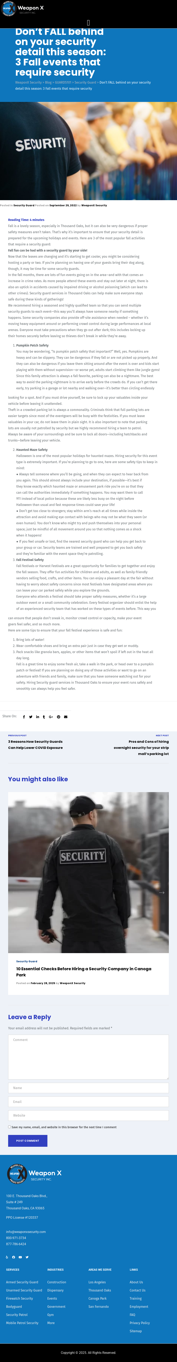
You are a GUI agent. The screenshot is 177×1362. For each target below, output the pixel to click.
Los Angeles (97, 1282)
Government (56, 1307)
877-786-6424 (16, 1244)
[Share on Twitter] (30, 717)
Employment (139, 1307)
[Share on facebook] (24, 717)
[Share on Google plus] (51, 717)
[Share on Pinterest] (58, 717)
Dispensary (55, 1290)
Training (136, 1298)
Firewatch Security (19, 1298)
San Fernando (98, 1307)
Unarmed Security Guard (24, 1290)
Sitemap (136, 1331)
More (51, 1323)
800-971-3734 (16, 1238)
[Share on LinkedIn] (37, 717)
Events (52, 1298)
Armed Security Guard (22, 1282)
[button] (162, 893)
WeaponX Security (94, 205)
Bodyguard (14, 1307)
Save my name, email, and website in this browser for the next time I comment (64, 1127)
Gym (50, 1315)
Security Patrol (16, 1315)
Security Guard (23, 205)
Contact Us (137, 1290)
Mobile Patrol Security (22, 1323)
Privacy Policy (140, 1323)
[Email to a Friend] (65, 717)
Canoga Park (97, 1298)
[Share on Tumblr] (44, 717)
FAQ (132, 1315)
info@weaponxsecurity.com (26, 1232)
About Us (136, 1282)
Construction (56, 1282)
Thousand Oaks (99, 1290)
